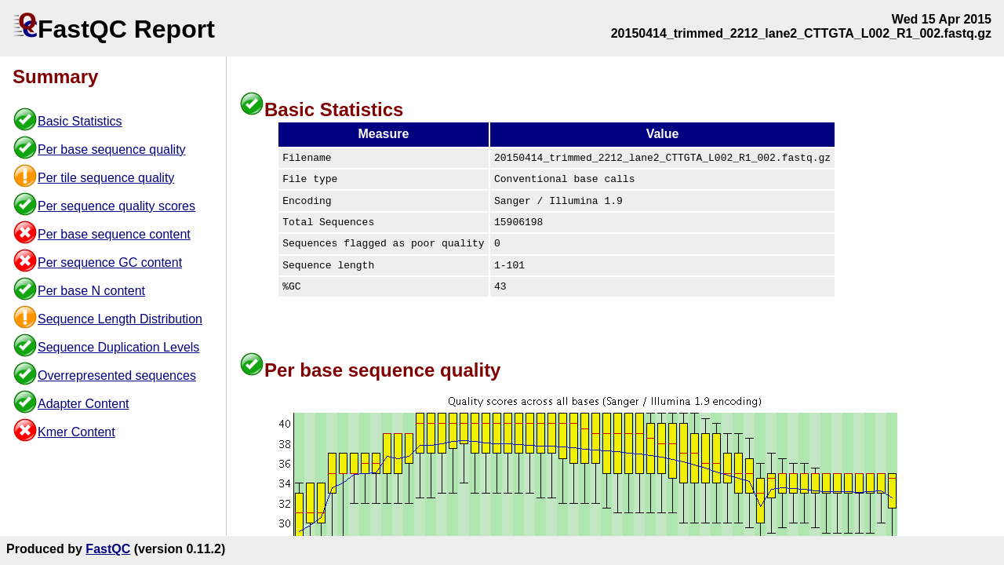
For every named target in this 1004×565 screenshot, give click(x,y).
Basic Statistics (80, 121)
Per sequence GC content (110, 262)
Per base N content (91, 290)
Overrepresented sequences (117, 375)
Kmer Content (76, 432)
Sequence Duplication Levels (118, 347)
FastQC (107, 549)
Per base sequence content (114, 234)
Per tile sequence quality (106, 177)
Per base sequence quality (112, 149)
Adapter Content (83, 403)
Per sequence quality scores (116, 206)
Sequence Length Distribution (120, 319)
